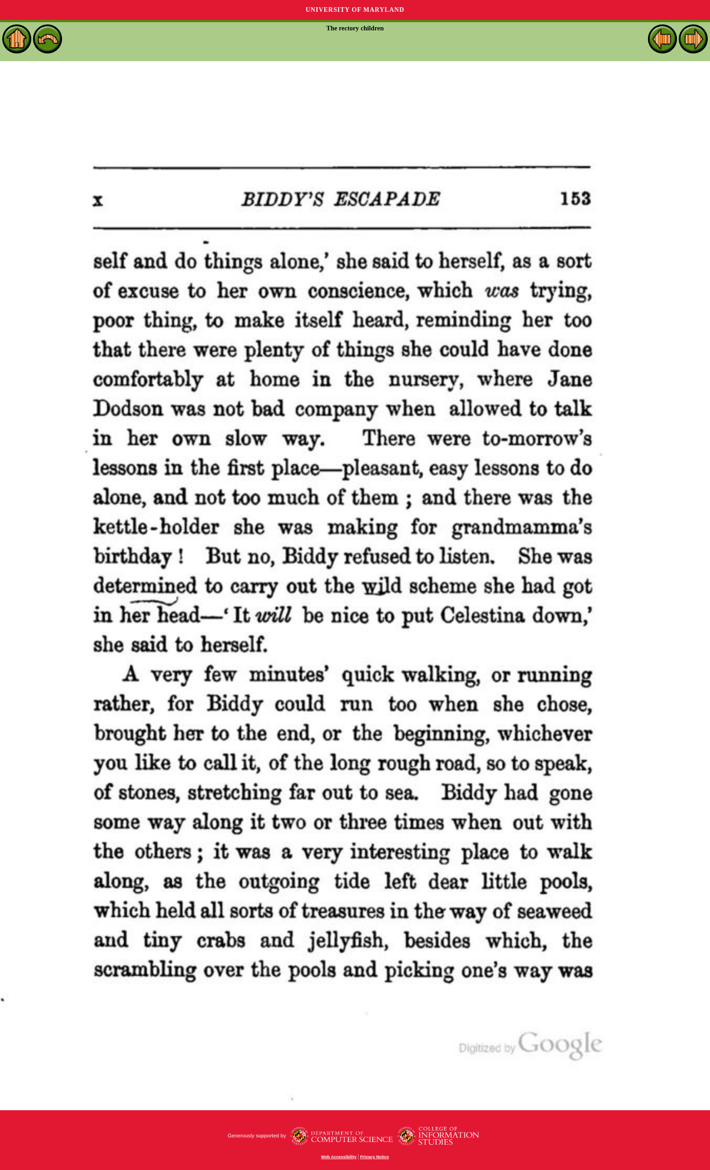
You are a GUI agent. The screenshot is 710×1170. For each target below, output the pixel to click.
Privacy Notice (374, 1157)
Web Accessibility (338, 1157)
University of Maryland (355, 9)
